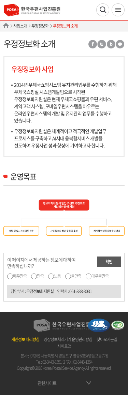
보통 (57, 276)
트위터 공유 (101, 44)
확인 (108, 262)
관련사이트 (47, 383)
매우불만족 (100, 276)
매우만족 (20, 276)
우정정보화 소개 (65, 26)
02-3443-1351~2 (53, 362)
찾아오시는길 (107, 339)
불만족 (76, 276)
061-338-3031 (80, 291)
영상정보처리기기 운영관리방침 (68, 339)
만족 (40, 276)
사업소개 (20, 26)
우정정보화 (39, 26)
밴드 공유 (110, 44)
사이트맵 (64, 346)
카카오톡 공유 (120, 44)
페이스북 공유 (92, 44)
